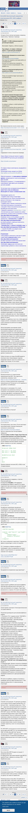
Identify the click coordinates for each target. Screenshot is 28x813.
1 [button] (7, 23)
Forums (7, 9)
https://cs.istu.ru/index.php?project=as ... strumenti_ (14, 379)
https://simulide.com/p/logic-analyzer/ (10, 429)
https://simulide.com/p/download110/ (11, 52)
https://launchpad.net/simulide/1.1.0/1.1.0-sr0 (12, 127)
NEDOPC (3, 8)
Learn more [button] (5, 806)
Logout (2, 10)
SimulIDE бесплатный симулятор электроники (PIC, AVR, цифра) (11, 17)
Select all (8, 445)
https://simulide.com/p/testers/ (8, 161)
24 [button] (10, 23)
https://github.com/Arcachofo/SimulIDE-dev (12, 72)
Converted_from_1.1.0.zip (19, 210)
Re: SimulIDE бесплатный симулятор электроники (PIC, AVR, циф (11, 30)
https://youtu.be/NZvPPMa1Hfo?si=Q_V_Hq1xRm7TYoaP (9, 555)
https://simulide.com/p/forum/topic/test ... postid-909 (13, 150)
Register (7, 10)
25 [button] (12, 23)
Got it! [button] (8, 810)
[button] (3, 23)
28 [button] (19, 23)
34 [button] (23, 23)
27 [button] (17, 23)
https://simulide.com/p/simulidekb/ (10, 58)
